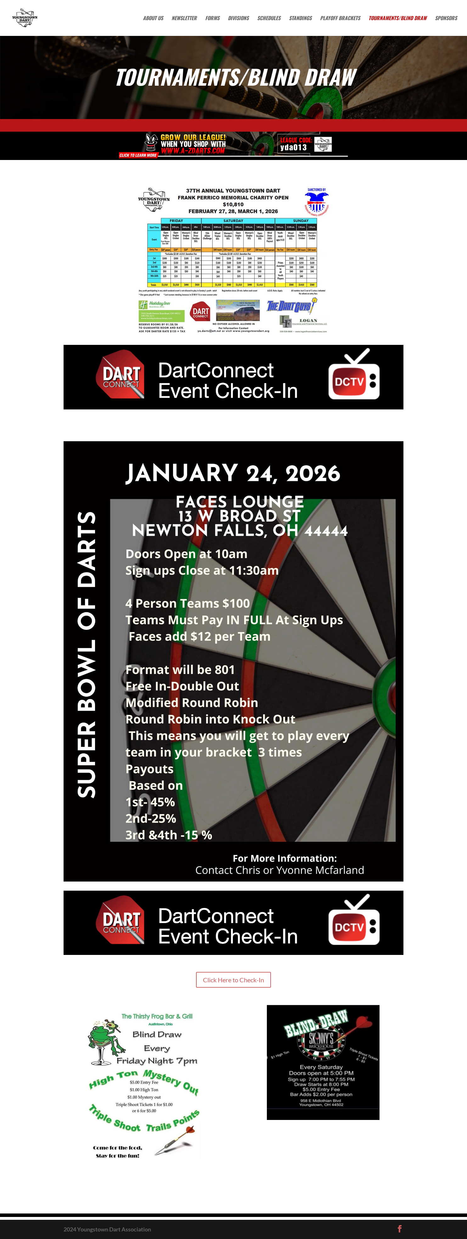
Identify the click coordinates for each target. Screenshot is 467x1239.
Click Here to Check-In (233, 980)
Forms (212, 19)
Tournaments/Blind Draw (397, 19)
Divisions (238, 19)
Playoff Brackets (340, 19)
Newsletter (184, 19)
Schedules (268, 19)
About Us (153, 19)
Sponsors (446, 19)
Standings (300, 19)
